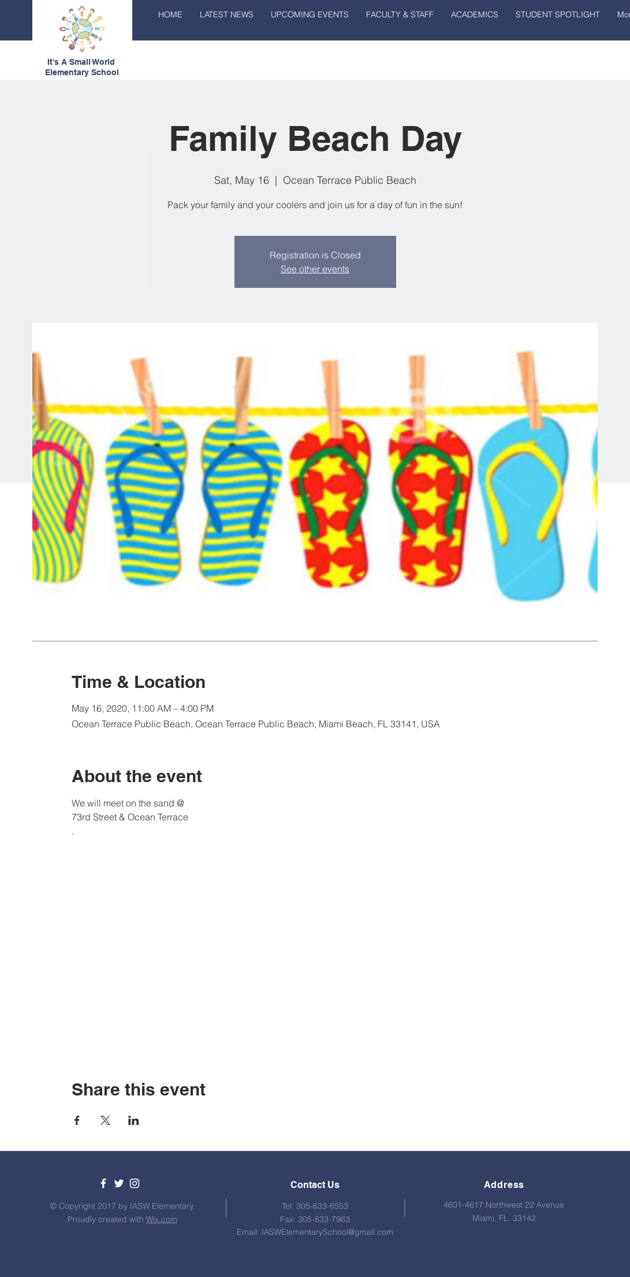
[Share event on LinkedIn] (133, 1120)
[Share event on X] (105, 1120)
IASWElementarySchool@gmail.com (327, 1232)
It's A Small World (82, 61)
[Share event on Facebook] (77, 1120)
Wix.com (161, 1219)
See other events (315, 269)
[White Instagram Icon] (134, 1183)
